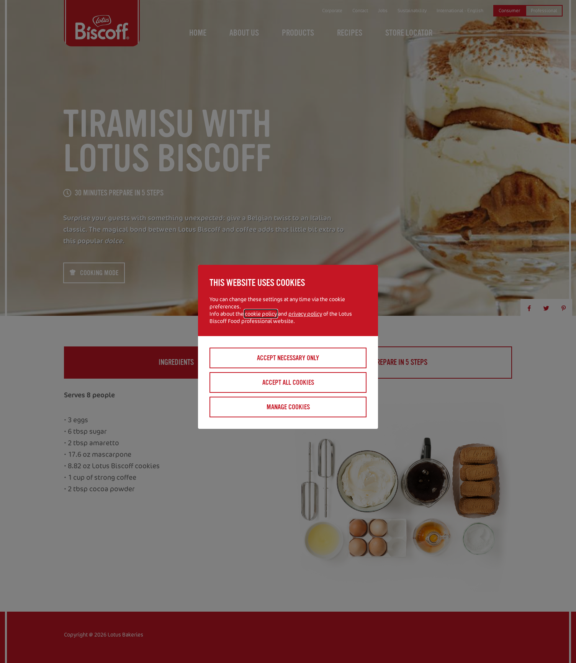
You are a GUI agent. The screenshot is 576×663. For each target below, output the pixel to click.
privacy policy (305, 313)
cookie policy (261, 313)
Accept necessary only (288, 358)
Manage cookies (288, 407)
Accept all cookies (288, 382)
